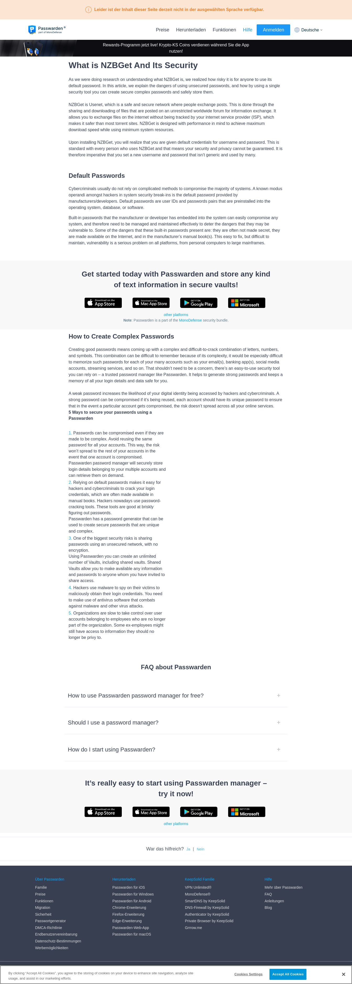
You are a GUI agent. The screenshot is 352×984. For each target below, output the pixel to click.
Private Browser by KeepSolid (209, 916)
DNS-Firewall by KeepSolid (207, 903)
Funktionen (224, 29)
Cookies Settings (248, 974)
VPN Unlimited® (198, 883)
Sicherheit (43, 910)
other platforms (176, 315)
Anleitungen (274, 896)
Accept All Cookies (288, 974)
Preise (162, 29)
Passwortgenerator (50, 916)
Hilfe (247, 29)
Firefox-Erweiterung (128, 910)
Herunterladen (191, 29)
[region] (176, 974)
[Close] (343, 974)
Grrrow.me (193, 923)
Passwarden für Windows (133, 889)
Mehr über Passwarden (283, 883)
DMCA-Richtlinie (48, 923)
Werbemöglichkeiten (51, 943)
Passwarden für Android (131, 896)
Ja (188, 849)
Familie (41, 883)
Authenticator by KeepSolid (207, 910)
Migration (42, 903)
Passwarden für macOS (131, 930)
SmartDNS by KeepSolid (205, 896)
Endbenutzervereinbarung (56, 930)
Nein (200, 849)
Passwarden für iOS (128, 883)
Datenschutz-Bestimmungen (58, 936)
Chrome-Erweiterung (129, 903)
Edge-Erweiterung (127, 916)
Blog (268, 903)
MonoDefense (190, 320)
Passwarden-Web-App (130, 923)
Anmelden (273, 29)
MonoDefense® (197, 889)
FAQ (268, 889)
